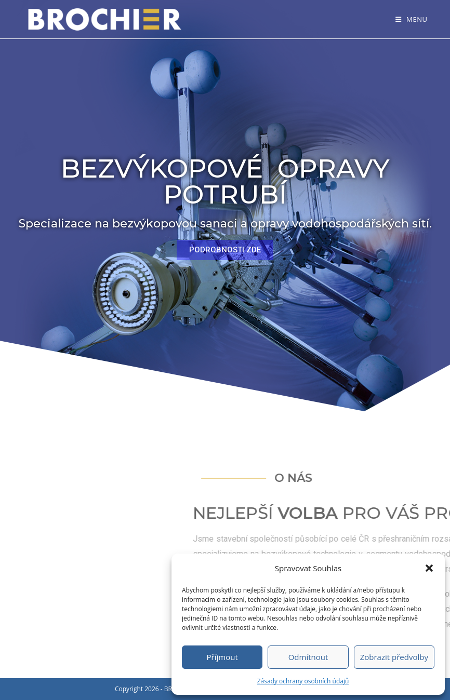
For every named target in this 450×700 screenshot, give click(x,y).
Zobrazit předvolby (394, 657)
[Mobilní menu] (411, 19)
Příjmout (222, 657)
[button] (429, 568)
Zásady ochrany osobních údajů (303, 681)
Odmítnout (308, 657)
